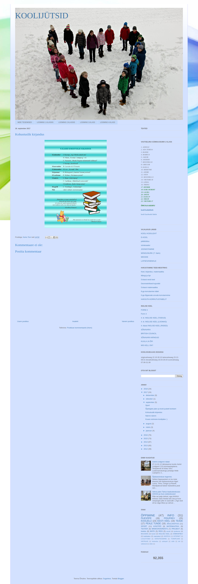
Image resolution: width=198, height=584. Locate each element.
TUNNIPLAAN (175, 539)
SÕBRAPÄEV (178, 534)
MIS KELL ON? (147, 345)
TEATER (144, 529)
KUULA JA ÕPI (147, 341)
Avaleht (75, 321)
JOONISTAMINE (147, 249)
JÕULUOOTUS (173, 524)
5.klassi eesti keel (148, 280)
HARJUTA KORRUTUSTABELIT (154, 299)
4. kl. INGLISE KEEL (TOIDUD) (153, 318)
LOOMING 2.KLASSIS (66, 122)
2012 (146, 449)
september (150, 402)
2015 (146, 438)
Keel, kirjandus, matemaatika (152, 272)
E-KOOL (144, 237)
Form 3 (144, 314)
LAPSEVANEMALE (148, 261)
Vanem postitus (128, 321)
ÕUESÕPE (146, 518)
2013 (146, 445)
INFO (170, 515)
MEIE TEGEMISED (25, 122)
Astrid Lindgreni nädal (161, 462)
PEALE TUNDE (153, 523)
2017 (146, 392)
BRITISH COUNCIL (148, 333)
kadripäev (147, 536)
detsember (150, 395)
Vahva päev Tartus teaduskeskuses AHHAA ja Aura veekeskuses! (166, 493)
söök (172, 541)
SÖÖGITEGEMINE (161, 539)
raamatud (157, 536)
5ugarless (107, 579)
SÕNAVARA (146, 330)
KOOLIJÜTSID (41, 15)
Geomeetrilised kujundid (150, 284)
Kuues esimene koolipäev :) (156, 419)
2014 (146, 442)
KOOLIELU (146, 521)
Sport (147, 405)
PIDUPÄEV (169, 518)
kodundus (155, 541)
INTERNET (177, 536)
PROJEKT (176, 529)
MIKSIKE (144, 257)
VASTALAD (144, 541)
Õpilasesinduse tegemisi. (162, 477)
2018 (146, 389)
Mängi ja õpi (146, 276)
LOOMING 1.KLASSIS (45, 122)
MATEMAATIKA (173, 526)
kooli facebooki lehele (149, 214)
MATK (152, 531)
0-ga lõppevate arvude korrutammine (155, 295)
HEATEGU (167, 536)
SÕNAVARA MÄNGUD (150, 337)
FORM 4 (144, 310)
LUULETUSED (145, 539)
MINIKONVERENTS (160, 529)
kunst (153, 534)
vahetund (144, 544)
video (151, 544)
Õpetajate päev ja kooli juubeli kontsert (160, 409)
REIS (161, 531)
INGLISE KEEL (164, 534)
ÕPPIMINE (148, 515)
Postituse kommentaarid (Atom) (79, 328)
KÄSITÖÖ (157, 526)
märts (148, 427)
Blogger (121, 579)
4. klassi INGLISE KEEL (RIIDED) (154, 326)
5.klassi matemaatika (149, 287)
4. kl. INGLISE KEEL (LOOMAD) (154, 322)
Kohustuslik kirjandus (153, 412)
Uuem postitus (23, 321)
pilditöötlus (145, 241)
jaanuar (149, 431)
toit (179, 541)
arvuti (168, 531)
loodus (143, 531)
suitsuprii (165, 541)
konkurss (177, 531)
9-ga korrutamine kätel (150, 291)
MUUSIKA (144, 534)
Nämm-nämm (150, 416)
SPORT (144, 526)
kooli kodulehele (147, 210)
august (149, 424)
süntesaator (145, 245)
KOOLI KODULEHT (149, 233)
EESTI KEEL (163, 521)
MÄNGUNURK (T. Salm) (150, 253)
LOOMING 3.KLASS (87, 122)
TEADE (179, 521)
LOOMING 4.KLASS (107, 122)
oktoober (149, 399)
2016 (146, 435)
